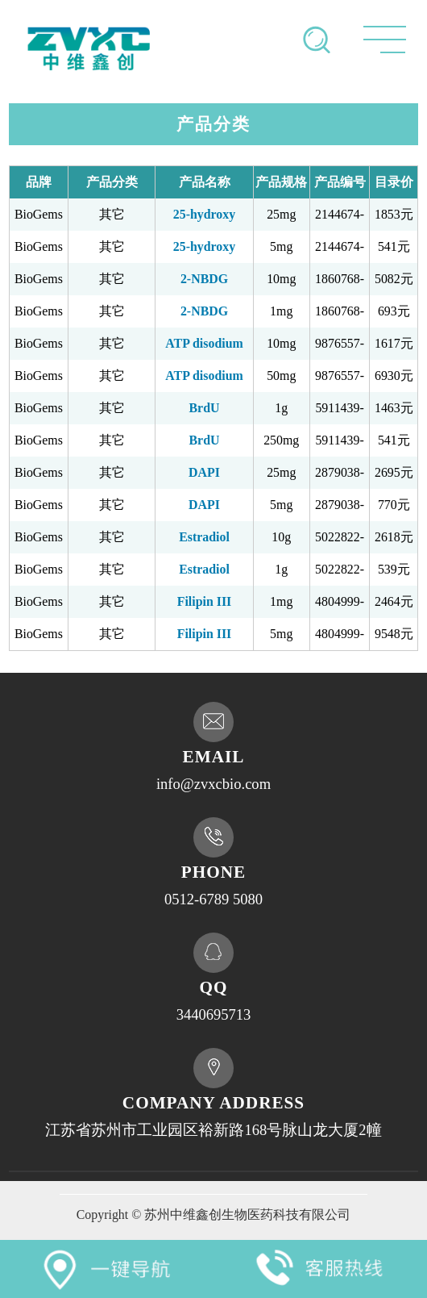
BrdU (204, 408)
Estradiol (204, 537)
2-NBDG (204, 279)
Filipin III (204, 601)
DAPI (204, 472)
